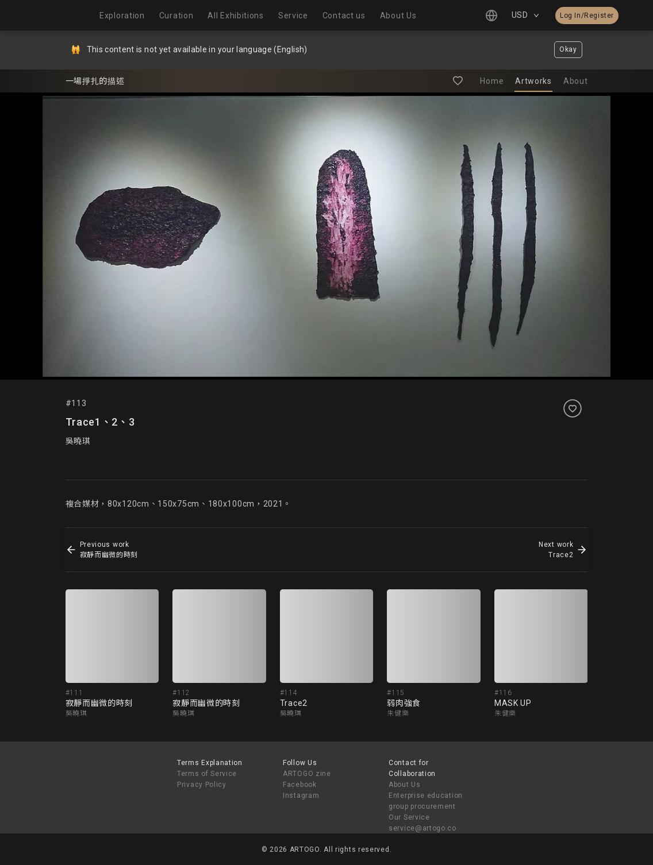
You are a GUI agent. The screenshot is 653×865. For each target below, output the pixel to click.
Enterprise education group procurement (426, 800)
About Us (405, 785)
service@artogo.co (422, 828)
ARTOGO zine (307, 774)
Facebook (300, 785)
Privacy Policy (201, 785)
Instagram (301, 795)
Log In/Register (587, 15)
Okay (568, 49)
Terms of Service (207, 774)
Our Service (409, 817)
